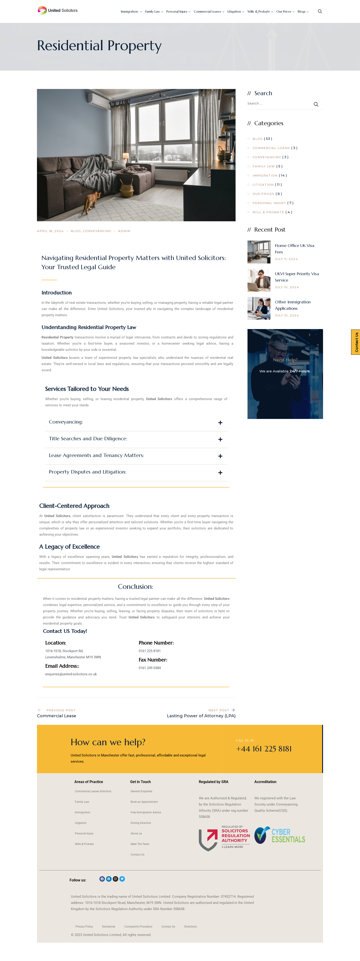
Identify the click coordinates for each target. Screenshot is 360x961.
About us (136, 833)
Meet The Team (140, 844)
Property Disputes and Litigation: (87, 472)
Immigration (130, 11)
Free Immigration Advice (146, 812)
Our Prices (283, 11)
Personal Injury (176, 11)
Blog (76, 231)
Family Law (152, 11)
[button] (136, 423)
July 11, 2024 (286, 259)
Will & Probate (268, 212)
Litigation (234, 11)
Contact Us (137, 854)
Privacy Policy (84, 926)
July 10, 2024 (287, 287)
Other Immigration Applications (293, 305)
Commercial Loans (271, 148)
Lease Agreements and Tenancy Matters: (96, 455)
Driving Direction (141, 823)
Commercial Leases (207, 11)
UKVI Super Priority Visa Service (297, 277)
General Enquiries (141, 791)
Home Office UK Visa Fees (294, 249)
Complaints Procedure (138, 926)
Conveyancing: (66, 422)
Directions (190, 926)
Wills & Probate (259, 11)
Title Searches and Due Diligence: (88, 438)
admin (124, 231)
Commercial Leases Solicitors (93, 791)
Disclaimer (108, 926)
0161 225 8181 (285, 386)
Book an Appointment (144, 801)
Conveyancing (97, 231)
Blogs (302, 11)
